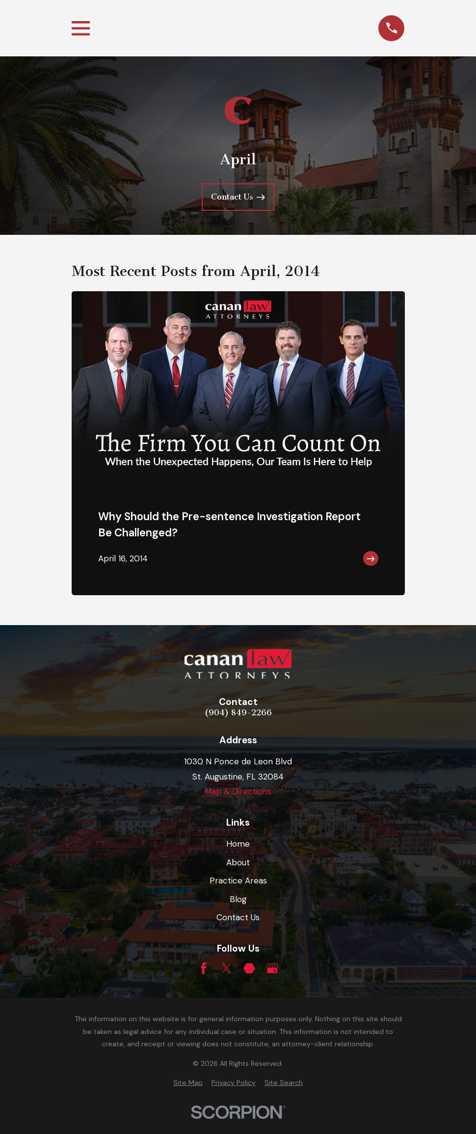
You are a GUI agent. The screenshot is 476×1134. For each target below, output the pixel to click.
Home (238, 843)
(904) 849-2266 (238, 712)
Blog (238, 899)
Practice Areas (238, 880)
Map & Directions (238, 791)
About (238, 862)
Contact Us (238, 917)
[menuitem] (188, 1083)
